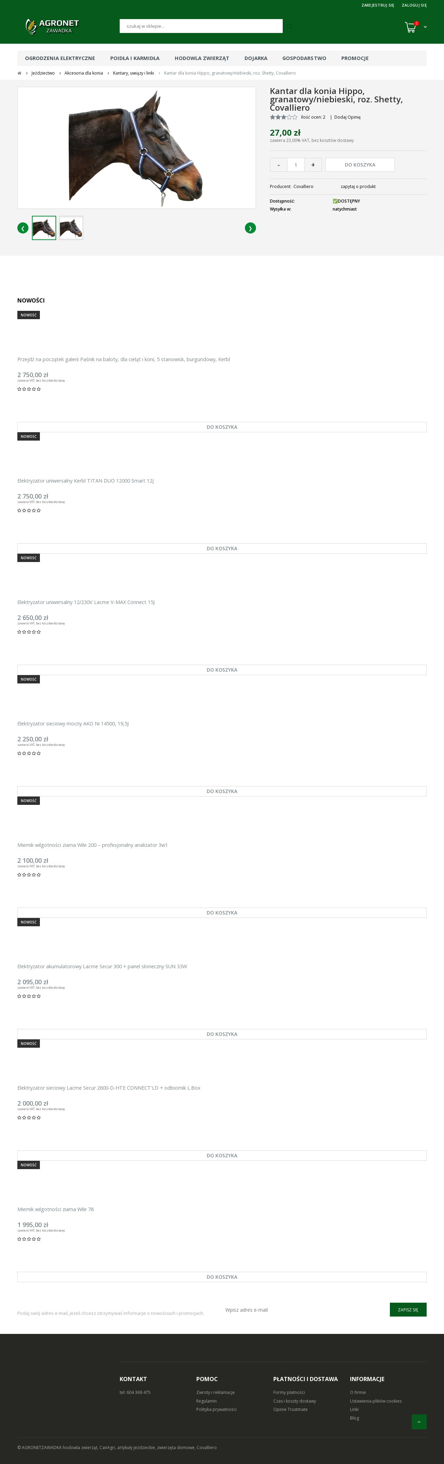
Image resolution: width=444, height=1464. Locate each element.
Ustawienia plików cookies (376, 1401)
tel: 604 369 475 (135, 1392)
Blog (354, 1418)
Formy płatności (289, 1392)
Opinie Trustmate (290, 1409)
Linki (354, 1409)
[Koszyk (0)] (416, 27)
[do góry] (419, 1421)
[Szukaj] (201, 26)
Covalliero (303, 186)
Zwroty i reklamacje (215, 1392)
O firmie (358, 1392)
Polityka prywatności (216, 1409)
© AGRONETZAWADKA (40, 1447)
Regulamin (206, 1401)
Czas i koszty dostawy (294, 1401)
